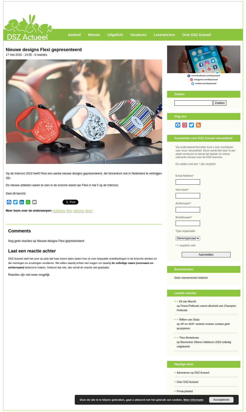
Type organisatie (185, 230)
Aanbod (74, 35)
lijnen (89, 210)
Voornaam (182, 189)
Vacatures (138, 35)
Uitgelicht (115, 35)
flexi (69, 210)
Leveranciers (164, 35)
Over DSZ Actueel (196, 35)
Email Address (185, 175)
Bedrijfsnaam (184, 217)
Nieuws (94, 35)
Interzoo (78, 210)
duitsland (59, 210)
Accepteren (221, 399)
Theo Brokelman (189, 337)
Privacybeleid (185, 391)
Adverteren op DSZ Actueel (193, 372)
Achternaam (183, 203)
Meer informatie (193, 399)
